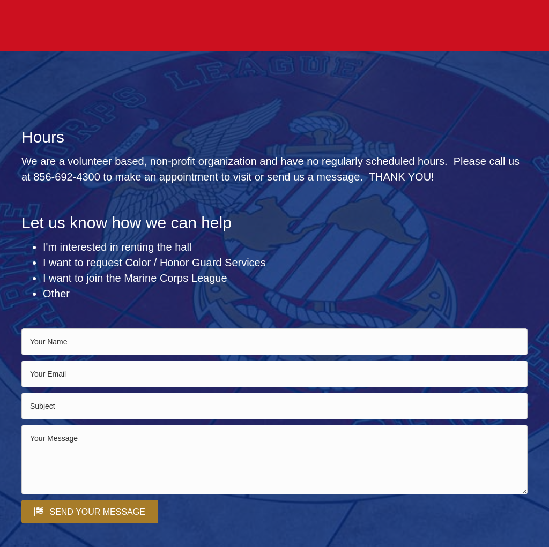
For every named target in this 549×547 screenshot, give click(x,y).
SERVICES (465, 25)
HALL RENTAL (269, 25)
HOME (224, 25)
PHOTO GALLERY (406, 25)
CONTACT (510, 25)
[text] (274, 341)
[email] (274, 374)
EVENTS (318, 25)
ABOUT (353, 25)
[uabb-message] (274, 459)
